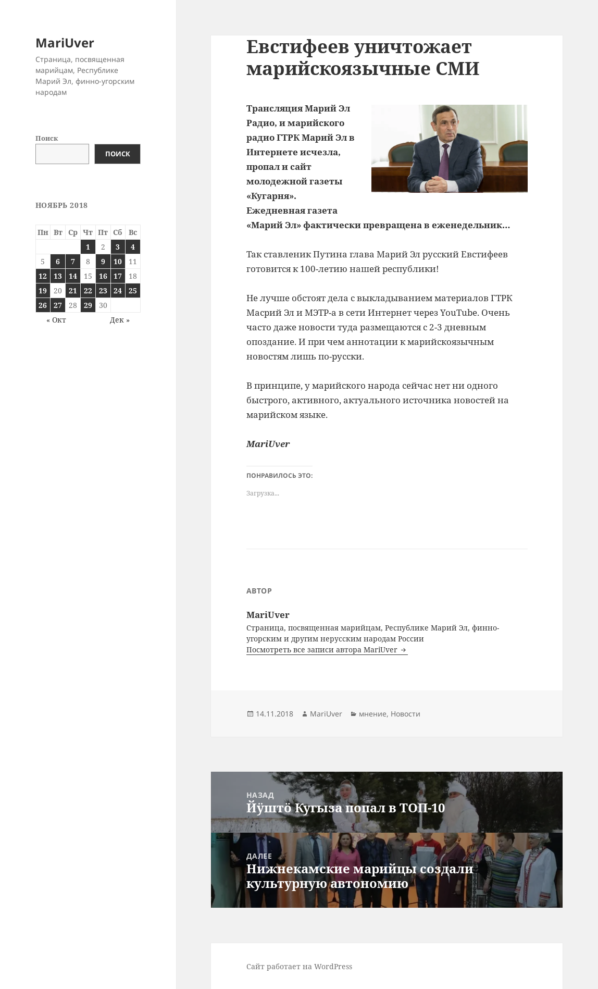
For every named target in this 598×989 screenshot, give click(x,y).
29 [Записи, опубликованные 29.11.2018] (88, 305)
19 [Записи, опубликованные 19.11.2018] (43, 290)
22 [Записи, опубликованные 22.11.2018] (88, 290)
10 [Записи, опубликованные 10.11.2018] (118, 261)
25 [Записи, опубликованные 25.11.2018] (133, 290)
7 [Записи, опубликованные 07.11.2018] (73, 261)
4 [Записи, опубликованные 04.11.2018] (133, 247)
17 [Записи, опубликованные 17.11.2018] (118, 276)
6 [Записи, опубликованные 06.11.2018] (58, 261)
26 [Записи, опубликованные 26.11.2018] (43, 305)
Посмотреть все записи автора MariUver (323, 649)
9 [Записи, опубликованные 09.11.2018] (103, 261)
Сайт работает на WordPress (299, 966)
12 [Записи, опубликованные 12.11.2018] (43, 276)
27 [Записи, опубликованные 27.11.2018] (58, 305)
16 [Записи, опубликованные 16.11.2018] (103, 276)
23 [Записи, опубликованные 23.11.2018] (103, 290)
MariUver (64, 42)
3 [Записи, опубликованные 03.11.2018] (118, 247)
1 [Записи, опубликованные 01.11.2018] (88, 247)
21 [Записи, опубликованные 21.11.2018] (73, 290)
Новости (405, 714)
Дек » (120, 320)
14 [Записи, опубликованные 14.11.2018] (73, 276)
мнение (373, 714)
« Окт (56, 320)
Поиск (46, 138)
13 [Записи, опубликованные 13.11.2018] (58, 276)
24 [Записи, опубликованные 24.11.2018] (118, 290)
